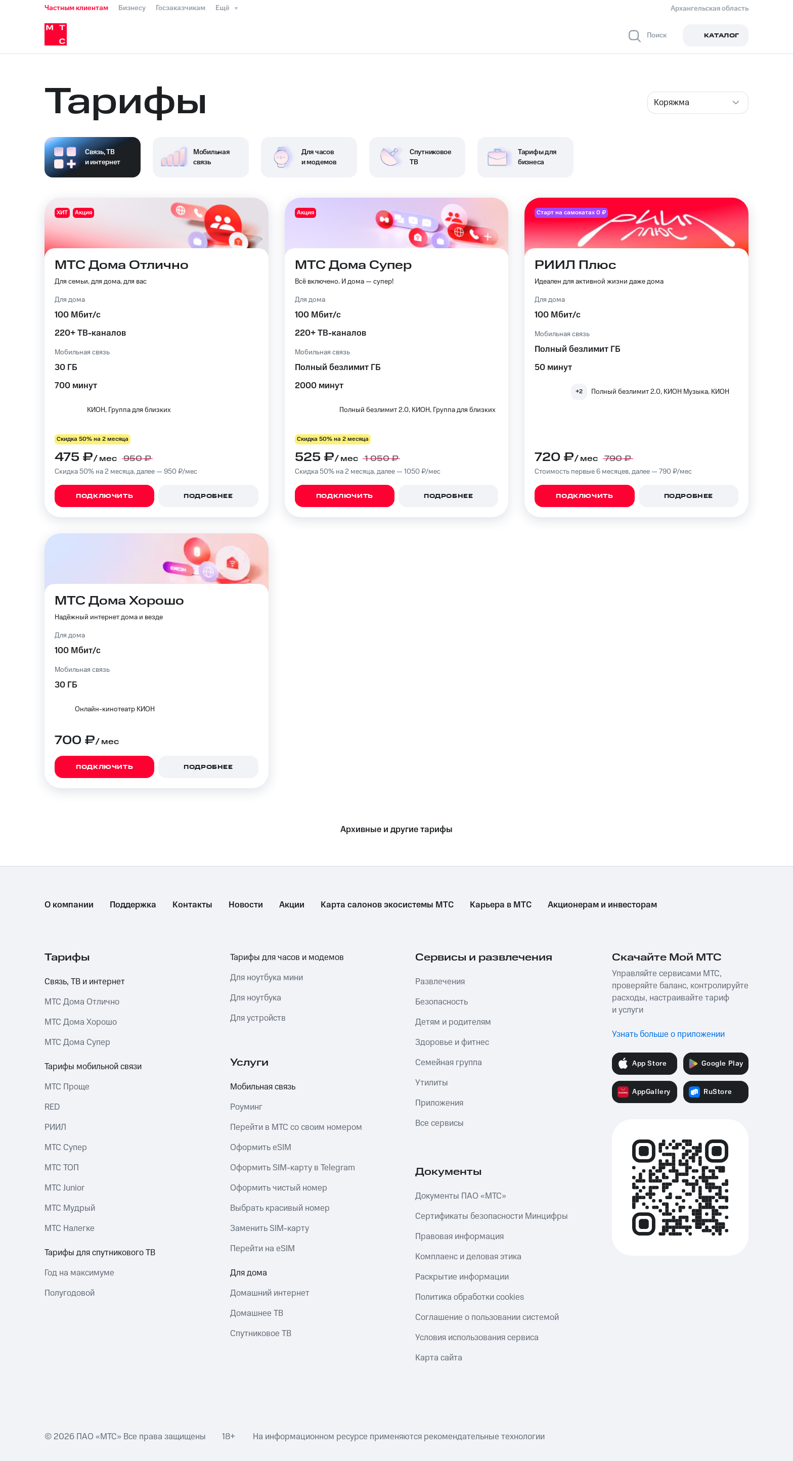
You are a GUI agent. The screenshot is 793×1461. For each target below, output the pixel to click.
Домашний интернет (270, 1293)
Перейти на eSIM (262, 1249)
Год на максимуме (79, 1273)
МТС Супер (66, 1148)
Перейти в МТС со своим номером (296, 1127)
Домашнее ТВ (256, 1313)
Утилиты (431, 1083)
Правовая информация (459, 1236)
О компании (69, 905)
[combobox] (698, 102)
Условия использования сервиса (477, 1338)
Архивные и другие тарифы (396, 830)
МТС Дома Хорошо (81, 1022)
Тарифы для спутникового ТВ (100, 1253)
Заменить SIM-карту (269, 1228)
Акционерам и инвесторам (602, 905)
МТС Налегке (70, 1228)
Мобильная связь (262, 1087)
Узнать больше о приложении (668, 1034)
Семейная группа (448, 1063)
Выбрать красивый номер (280, 1208)
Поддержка (133, 905)
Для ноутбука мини (266, 978)
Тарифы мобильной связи (93, 1067)
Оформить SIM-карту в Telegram (292, 1168)
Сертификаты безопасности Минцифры (491, 1216)
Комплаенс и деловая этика (468, 1257)
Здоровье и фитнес (452, 1042)
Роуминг (246, 1107)
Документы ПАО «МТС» (460, 1196)
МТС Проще (67, 1087)
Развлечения (440, 982)
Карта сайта (438, 1358)
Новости (246, 905)
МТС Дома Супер (77, 1042)
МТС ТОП (62, 1168)
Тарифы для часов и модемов (287, 957)
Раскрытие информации (462, 1277)
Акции (291, 905)
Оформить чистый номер (278, 1188)
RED (52, 1107)
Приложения (439, 1103)
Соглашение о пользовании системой (487, 1317)
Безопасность (441, 1002)
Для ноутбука (255, 998)
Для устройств (258, 1018)
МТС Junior (64, 1188)
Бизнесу (132, 8)
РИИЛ (55, 1127)
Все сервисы (439, 1123)
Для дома (248, 1273)
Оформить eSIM (260, 1148)
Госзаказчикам (180, 8)
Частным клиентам (76, 8)
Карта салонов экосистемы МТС (387, 905)
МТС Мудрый (70, 1208)
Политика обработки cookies (469, 1297)
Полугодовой (70, 1293)
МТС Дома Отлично (82, 1002)
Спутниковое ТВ (260, 1334)
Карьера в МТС (501, 905)
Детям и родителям (453, 1022)
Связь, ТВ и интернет (85, 982)
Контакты (192, 905)
